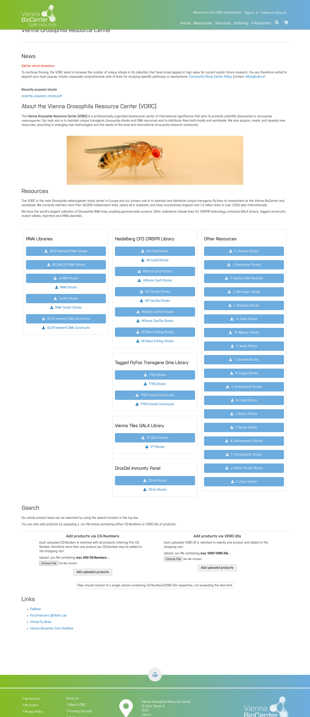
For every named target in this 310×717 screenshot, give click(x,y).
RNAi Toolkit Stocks (68, 316)
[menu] (226, 22)
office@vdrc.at (255, 85)
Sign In (249, 12)
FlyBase (35, 618)
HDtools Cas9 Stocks (157, 289)
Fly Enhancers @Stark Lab (48, 624)
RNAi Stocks (68, 296)
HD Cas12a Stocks (157, 309)
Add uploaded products (93, 581)
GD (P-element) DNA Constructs (68, 336)
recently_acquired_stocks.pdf (42, 105)
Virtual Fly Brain (40, 631)
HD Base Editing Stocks (157, 350)
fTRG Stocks (157, 393)
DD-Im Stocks (158, 498)
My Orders (31, 714)
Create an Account (273, 12)
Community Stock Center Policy (210, 85)
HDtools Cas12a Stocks (158, 330)
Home (185, 23)
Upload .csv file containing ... (74, 566)
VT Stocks (157, 455)
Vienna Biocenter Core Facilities (51, 637)
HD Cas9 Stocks (157, 269)
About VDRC (77, 713)
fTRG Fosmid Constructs (157, 413)
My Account (32, 707)
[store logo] (68, 15)
